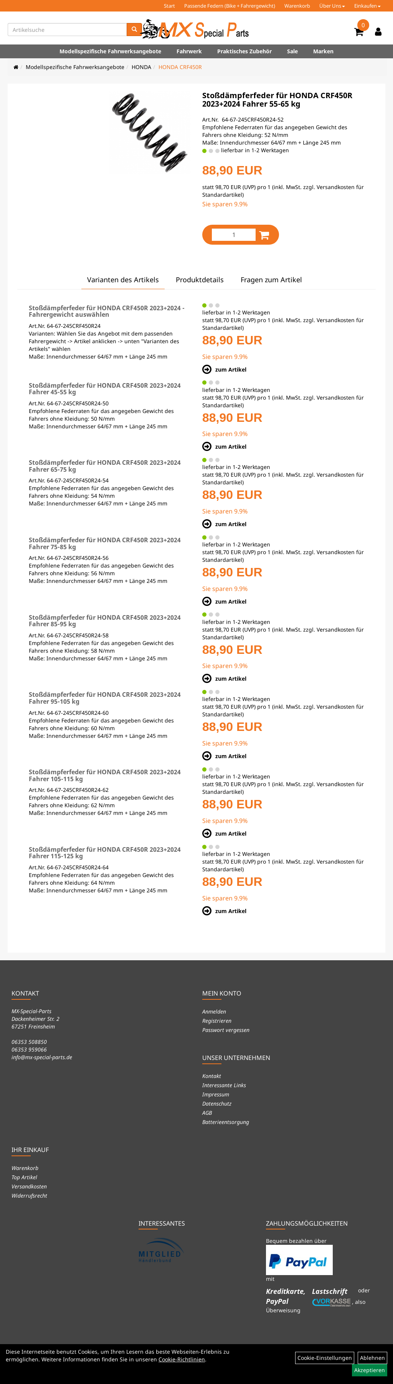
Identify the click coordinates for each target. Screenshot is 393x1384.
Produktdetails (200, 279)
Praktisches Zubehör (244, 51)
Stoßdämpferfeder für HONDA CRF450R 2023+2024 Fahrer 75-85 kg (105, 543)
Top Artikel (24, 1177)
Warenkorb (297, 5)
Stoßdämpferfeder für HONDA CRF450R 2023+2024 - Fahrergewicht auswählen (107, 311)
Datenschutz (216, 1103)
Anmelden (214, 1011)
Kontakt (211, 1076)
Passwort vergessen (225, 1029)
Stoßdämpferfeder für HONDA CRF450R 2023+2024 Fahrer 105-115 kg (105, 775)
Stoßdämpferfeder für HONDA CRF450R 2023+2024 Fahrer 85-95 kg (105, 621)
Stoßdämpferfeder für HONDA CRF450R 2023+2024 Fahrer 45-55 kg (105, 389)
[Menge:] (234, 235)
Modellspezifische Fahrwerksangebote (110, 51)
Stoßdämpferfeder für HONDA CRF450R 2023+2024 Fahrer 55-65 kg (277, 99)
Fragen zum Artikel (271, 279)
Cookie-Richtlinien (182, 1359)
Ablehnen (372, 1357)
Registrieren (216, 1020)
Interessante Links (224, 1085)
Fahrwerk (189, 51)
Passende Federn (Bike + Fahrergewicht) (229, 5)
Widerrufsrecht (29, 1195)
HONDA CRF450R (180, 67)
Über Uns (332, 5)
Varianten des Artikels (123, 279)
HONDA (141, 67)
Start (169, 5)
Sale (292, 51)
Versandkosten (29, 1186)
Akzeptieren (369, 1370)
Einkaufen (367, 5)
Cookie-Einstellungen (324, 1357)
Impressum (215, 1094)
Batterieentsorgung (225, 1122)
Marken (323, 51)
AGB (207, 1112)
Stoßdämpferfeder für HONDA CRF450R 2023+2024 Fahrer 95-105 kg (105, 698)
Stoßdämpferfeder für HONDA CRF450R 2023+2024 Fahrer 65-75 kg (105, 466)
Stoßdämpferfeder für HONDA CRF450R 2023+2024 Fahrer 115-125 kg (105, 853)
